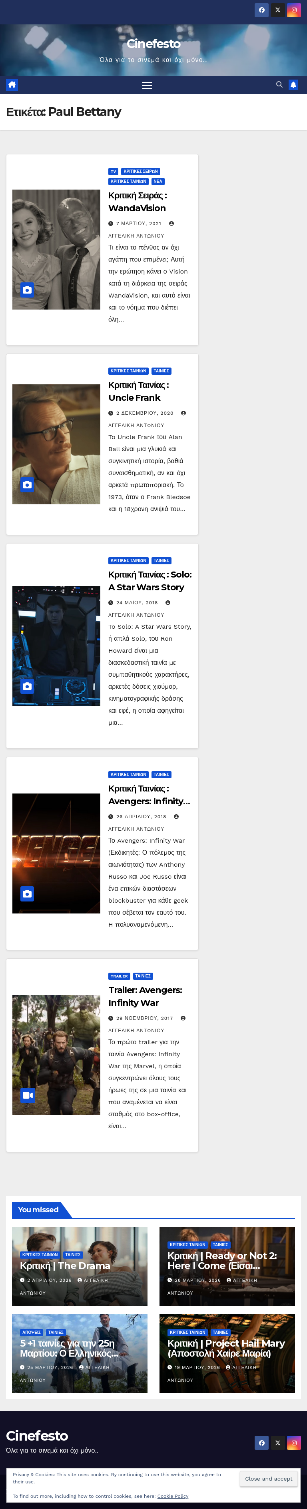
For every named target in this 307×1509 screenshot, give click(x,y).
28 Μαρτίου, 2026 (199, 1280)
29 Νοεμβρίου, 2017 (145, 1018)
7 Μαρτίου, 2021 (139, 224)
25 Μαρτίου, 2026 (51, 1368)
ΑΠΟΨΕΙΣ (31, 1333)
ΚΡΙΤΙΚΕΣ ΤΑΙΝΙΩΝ (128, 182)
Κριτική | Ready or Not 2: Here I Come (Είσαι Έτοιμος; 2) (222, 1266)
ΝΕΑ (158, 182)
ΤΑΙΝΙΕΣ (161, 371)
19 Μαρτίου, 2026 (198, 1368)
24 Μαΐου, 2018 (138, 603)
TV (113, 172)
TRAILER (119, 976)
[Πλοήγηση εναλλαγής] (147, 85)
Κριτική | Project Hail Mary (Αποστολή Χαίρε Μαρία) (226, 1348)
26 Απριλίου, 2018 (142, 816)
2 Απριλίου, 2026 (51, 1280)
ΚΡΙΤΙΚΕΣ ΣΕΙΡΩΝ (140, 172)
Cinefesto (154, 43)
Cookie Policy (173, 1496)
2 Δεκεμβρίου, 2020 (146, 413)
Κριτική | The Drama (65, 1266)
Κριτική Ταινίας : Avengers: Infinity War (145, 801)
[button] (279, 85)
